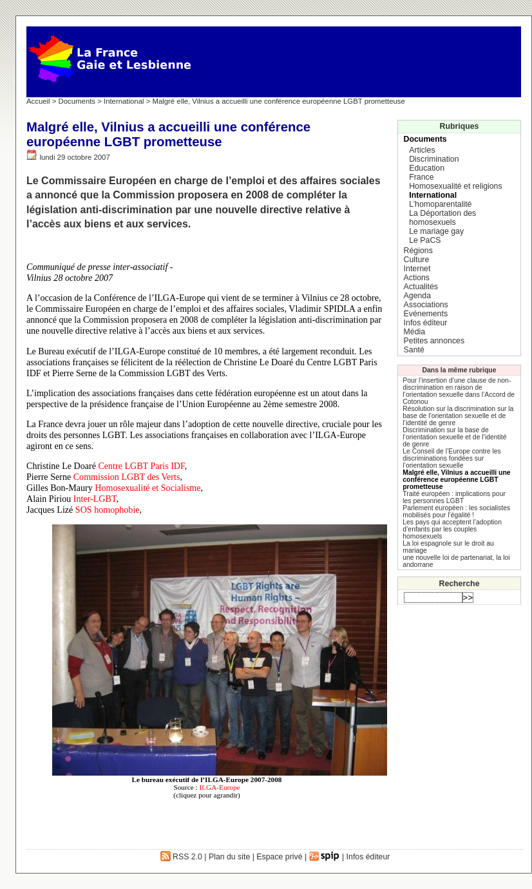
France (421, 177)
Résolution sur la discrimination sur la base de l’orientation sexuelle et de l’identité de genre (458, 415)
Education (426, 168)
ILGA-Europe (219, 787)
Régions (418, 250)
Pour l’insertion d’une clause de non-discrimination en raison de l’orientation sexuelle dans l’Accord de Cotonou (459, 391)
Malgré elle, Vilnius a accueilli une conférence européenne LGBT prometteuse (456, 479)
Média (415, 331)
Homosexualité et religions (455, 186)
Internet (417, 268)
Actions (417, 277)
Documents (77, 101)
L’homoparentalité (440, 204)
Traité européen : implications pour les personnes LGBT (454, 497)
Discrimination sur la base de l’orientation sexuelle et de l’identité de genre (454, 437)
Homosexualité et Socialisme (147, 488)
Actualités (421, 286)
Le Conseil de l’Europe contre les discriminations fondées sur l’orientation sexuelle (452, 458)
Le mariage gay (436, 231)
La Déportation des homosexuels (442, 218)
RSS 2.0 (181, 856)
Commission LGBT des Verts (126, 477)
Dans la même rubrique (460, 370)
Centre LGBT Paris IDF (141, 466)
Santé (414, 349)
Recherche (459, 583)
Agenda (417, 295)
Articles (422, 150)
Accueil (38, 101)
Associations (426, 304)
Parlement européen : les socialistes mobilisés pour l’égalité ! (456, 511)
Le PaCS (425, 240)
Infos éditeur (426, 322)
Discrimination (434, 159)
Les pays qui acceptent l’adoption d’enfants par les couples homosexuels (452, 529)
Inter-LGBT (95, 498)
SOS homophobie (107, 509)
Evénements (426, 313)
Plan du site (229, 856)
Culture (417, 259)
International (124, 101)
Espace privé (279, 856)
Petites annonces (434, 340)
